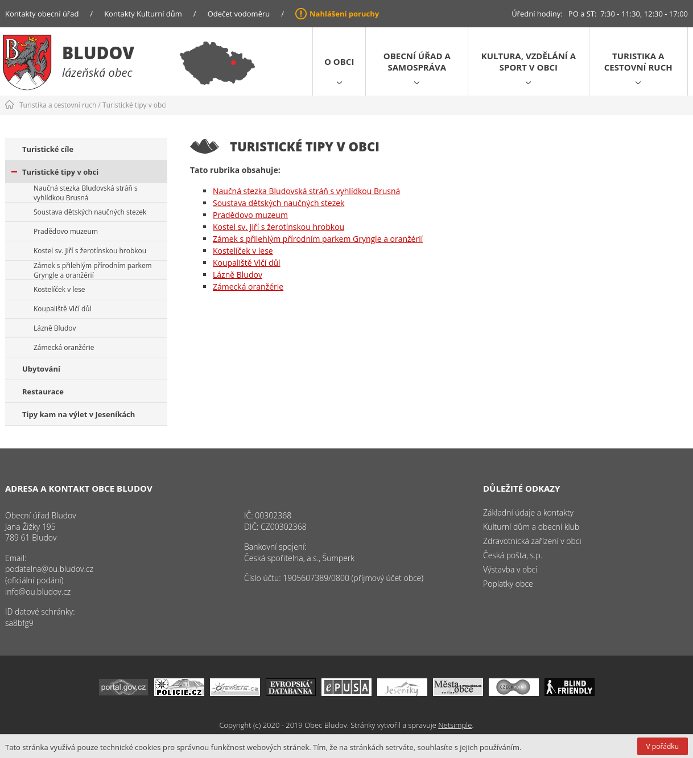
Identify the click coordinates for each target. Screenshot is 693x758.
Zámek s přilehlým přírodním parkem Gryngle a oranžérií (93, 270)
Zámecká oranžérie (64, 347)
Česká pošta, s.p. (512, 555)
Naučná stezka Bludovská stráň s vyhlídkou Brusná (86, 193)
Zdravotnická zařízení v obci (532, 540)
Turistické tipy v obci (134, 105)
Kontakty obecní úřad (42, 14)
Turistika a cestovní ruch (638, 61)
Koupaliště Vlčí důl (63, 309)
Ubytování (41, 369)
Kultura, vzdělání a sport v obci (528, 61)
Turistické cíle (47, 149)
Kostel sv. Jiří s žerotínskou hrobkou (90, 251)
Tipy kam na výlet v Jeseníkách (78, 414)
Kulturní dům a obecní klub (531, 526)
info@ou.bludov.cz (38, 591)
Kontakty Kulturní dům (143, 14)
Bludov (98, 52)
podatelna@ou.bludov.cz (49, 568)
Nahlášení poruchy (344, 14)
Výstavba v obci (510, 569)
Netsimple (455, 725)
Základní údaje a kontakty (528, 512)
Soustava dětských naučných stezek (90, 212)
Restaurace (43, 391)
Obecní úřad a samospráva (417, 61)
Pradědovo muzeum (66, 231)
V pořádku (662, 746)
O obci (339, 61)
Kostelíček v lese (59, 289)
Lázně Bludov (55, 328)
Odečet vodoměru (239, 14)
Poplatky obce (508, 583)
